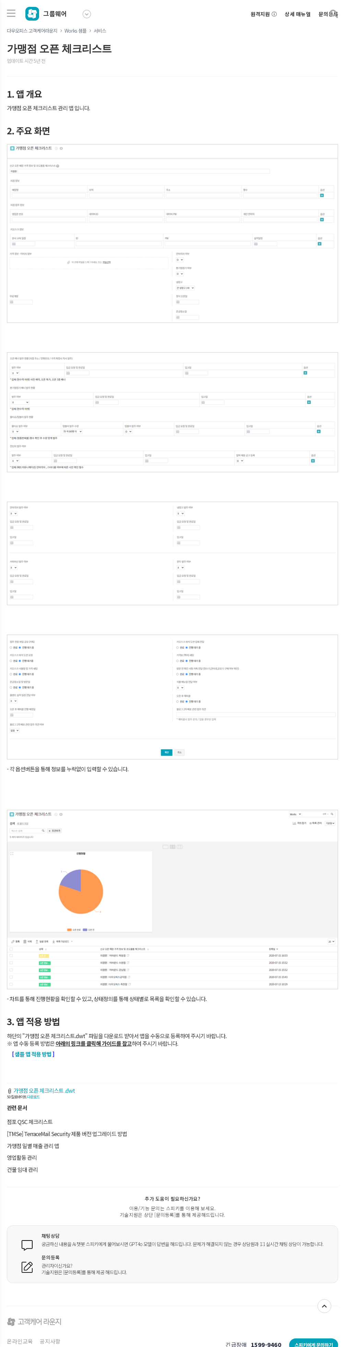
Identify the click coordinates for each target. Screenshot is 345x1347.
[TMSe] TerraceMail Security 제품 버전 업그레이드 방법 (67, 1134)
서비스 (100, 30)
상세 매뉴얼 (298, 14)
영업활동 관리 (22, 1157)
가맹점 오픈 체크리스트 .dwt (44, 1090)
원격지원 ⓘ (264, 14)
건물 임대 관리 (22, 1169)
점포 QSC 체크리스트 (29, 1122)
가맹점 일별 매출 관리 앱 (33, 1146)
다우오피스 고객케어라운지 (32, 30)
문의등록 (328, 14)
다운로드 (33, 1096)
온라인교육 (20, 1341)
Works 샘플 (75, 30)
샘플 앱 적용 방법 (33, 1054)
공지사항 (50, 1341)
